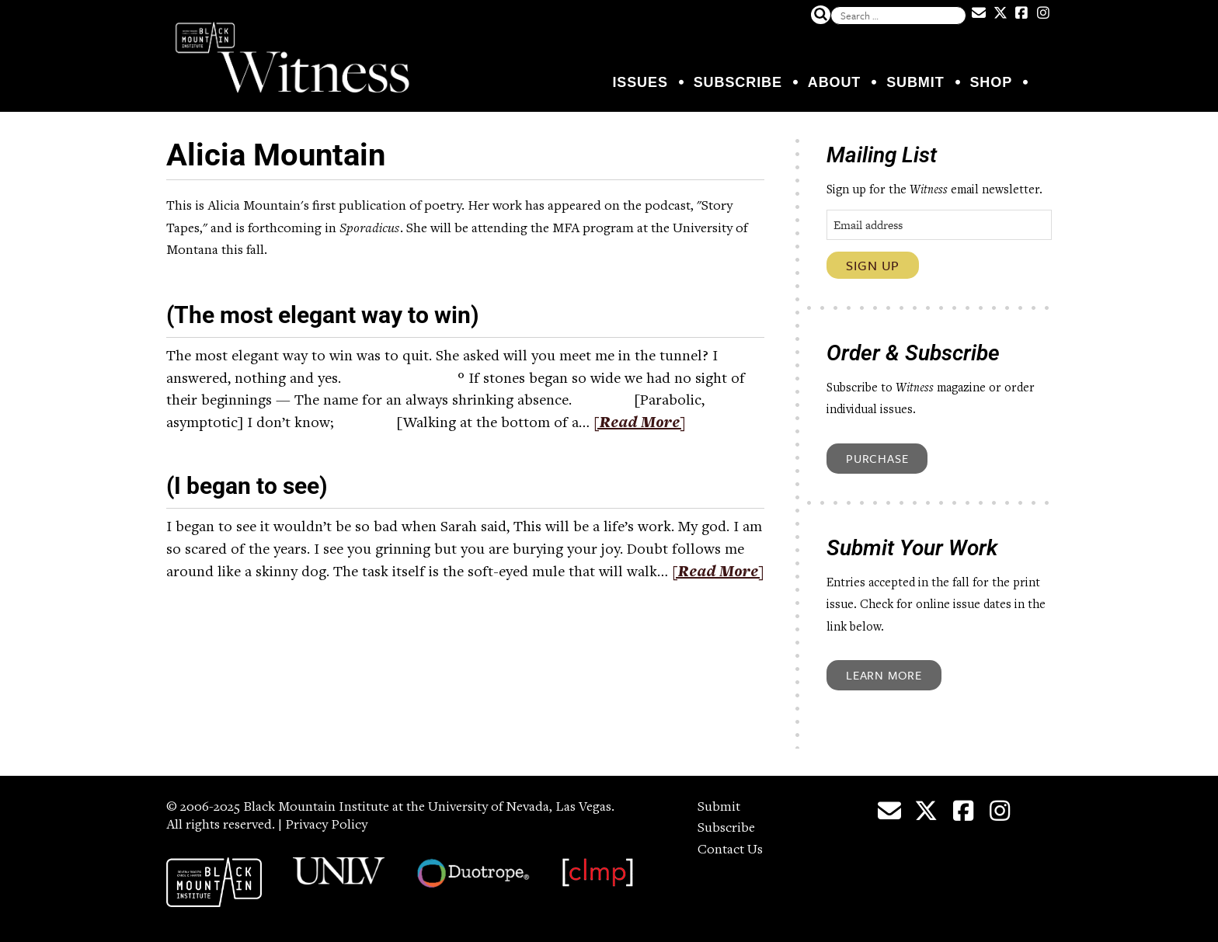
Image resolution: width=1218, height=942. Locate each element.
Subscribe (738, 82)
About (834, 82)
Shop (990, 82)
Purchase (877, 458)
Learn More (884, 674)
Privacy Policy (326, 826)
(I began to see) (247, 485)
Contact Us (730, 850)
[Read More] (639, 424)
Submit (915, 82)
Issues (639, 82)
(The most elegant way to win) (322, 314)
